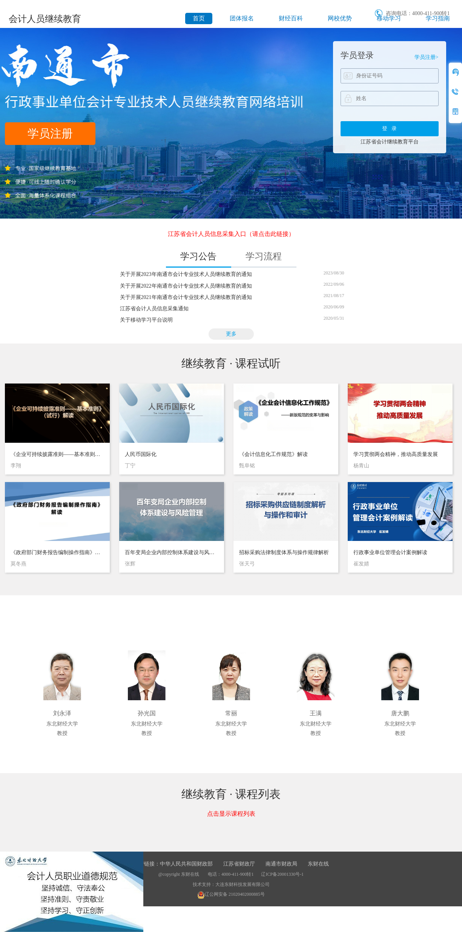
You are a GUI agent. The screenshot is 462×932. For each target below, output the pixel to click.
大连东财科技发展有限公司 (242, 884)
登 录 (389, 128)
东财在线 (318, 864)
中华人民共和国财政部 (186, 864)
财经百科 (291, 18)
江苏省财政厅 (239, 864)
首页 (199, 18)
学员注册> (426, 57)
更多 (231, 334)
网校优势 (340, 18)
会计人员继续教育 (45, 19)
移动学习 (389, 18)
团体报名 (242, 18)
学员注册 (50, 133)
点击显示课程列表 (231, 813)
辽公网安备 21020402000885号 (231, 894)
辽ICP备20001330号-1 (282, 874)
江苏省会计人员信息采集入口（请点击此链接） (231, 234)
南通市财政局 (281, 864)
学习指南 (438, 18)
